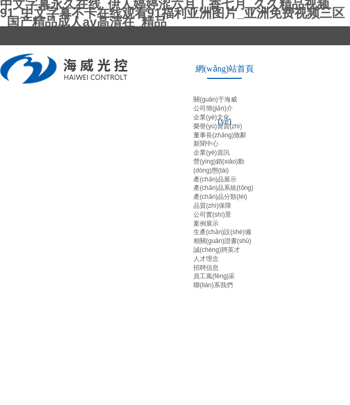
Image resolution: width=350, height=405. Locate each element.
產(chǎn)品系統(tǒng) (223, 187)
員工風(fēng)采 (214, 276)
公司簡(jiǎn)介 (213, 108)
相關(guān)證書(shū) (222, 241)
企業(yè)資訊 (211, 152)
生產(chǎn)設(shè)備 (222, 232)
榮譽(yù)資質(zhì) (217, 126)
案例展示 (206, 223)
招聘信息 (206, 267)
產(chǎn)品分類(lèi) (220, 196)
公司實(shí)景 (212, 214)
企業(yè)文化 (211, 117)
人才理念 (206, 258)
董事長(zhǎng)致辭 (219, 135)
